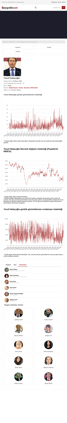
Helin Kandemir (48, 351)
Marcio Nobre (18, 335)
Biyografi (17, 47)
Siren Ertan (18, 351)
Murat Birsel (48, 383)
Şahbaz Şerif (19, 319)
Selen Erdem (18, 383)
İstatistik (18, 51)
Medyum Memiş (48, 367)
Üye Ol (59, 2)
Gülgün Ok (48, 335)
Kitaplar (49, 47)
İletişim (63, 2)
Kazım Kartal (48, 319)
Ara (63, 7)
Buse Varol (18, 367)
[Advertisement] (33, 25)
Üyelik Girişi (54, 2)
